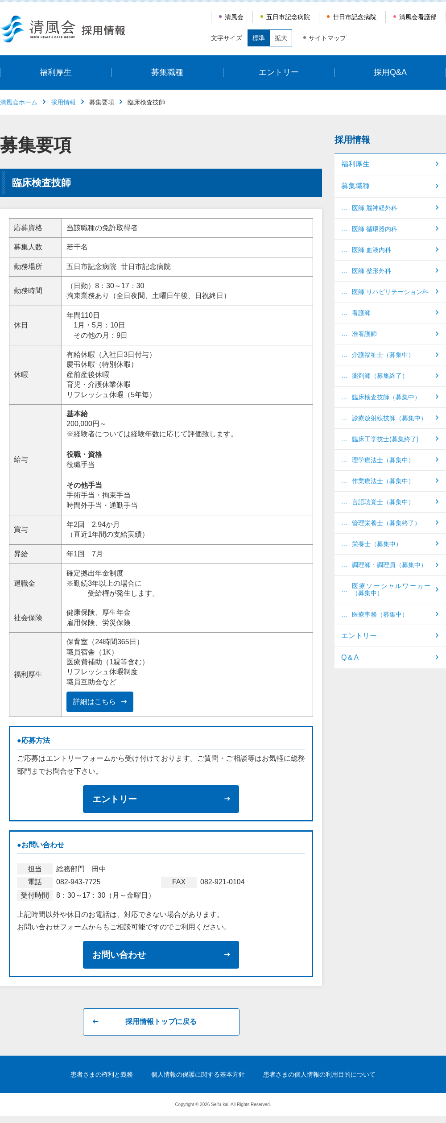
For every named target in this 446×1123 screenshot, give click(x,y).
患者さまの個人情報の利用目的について (319, 1074)
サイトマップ (327, 37)
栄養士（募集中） (377, 543)
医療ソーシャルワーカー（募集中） (391, 589)
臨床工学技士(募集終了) (385, 439)
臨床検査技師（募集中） (386, 397)
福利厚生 (56, 72)
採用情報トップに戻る (161, 1021)
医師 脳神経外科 (374, 207)
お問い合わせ (119, 955)
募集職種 (167, 72)
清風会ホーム (18, 102)
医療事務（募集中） (380, 614)
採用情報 (63, 102)
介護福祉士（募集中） (383, 354)
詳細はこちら (94, 701)
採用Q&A (390, 72)
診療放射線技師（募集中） (389, 418)
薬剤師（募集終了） (380, 375)
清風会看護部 (418, 17)
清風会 (234, 17)
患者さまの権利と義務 (101, 1074)
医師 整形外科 (371, 270)
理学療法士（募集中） (383, 460)
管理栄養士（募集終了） (386, 522)
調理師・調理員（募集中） (389, 564)
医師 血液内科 (371, 249)
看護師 (361, 312)
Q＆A (350, 657)
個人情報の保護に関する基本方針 (198, 1074)
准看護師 (364, 333)
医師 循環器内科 (374, 228)
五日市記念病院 (288, 17)
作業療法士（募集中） (383, 481)
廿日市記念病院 (354, 17)
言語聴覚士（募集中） (383, 502)
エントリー (279, 72)
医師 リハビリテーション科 (390, 291)
